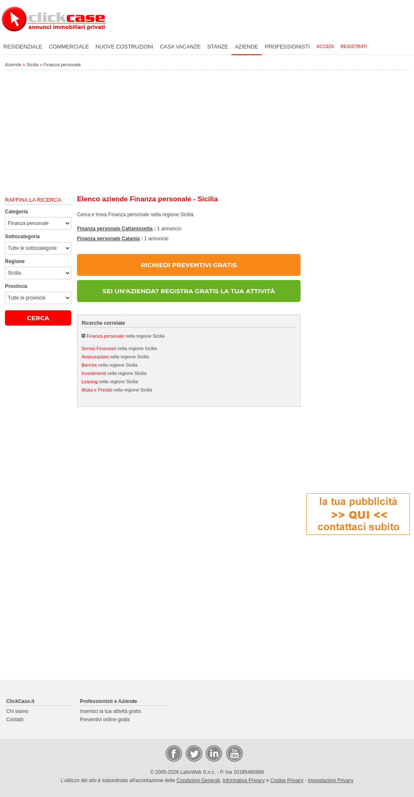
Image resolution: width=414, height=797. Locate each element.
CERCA (38, 318)
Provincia (16, 286)
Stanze (217, 46)
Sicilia (32, 64)
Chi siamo (17, 711)
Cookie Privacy (286, 780)
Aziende (246, 46)
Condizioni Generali (198, 780)
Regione (14, 261)
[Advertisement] (207, 133)
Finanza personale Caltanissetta (115, 229)
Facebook (173, 753)
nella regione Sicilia (125, 335)
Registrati (353, 46)
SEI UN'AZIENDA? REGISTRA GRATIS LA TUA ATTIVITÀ (189, 291)
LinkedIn (213, 753)
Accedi (325, 46)
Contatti (14, 719)
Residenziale (22, 46)
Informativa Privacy (244, 780)
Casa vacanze (180, 46)
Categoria (16, 212)
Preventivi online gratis (105, 719)
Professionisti (287, 46)
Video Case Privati (233, 753)
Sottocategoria (22, 236)
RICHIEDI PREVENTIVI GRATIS (189, 265)
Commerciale (69, 46)
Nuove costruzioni (124, 46)
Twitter (193, 753)
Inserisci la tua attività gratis (110, 711)
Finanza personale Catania (108, 239)
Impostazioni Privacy (331, 780)
